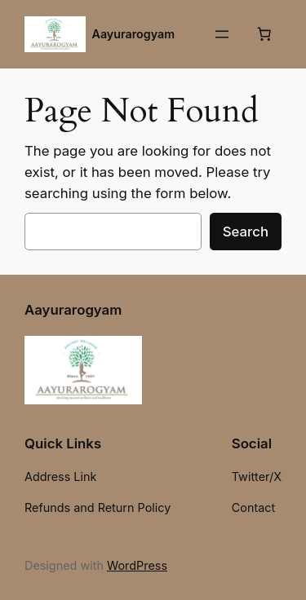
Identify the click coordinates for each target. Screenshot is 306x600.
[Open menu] (222, 34)
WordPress (137, 565)
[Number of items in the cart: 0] (264, 34)
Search (245, 231)
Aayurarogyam (133, 34)
